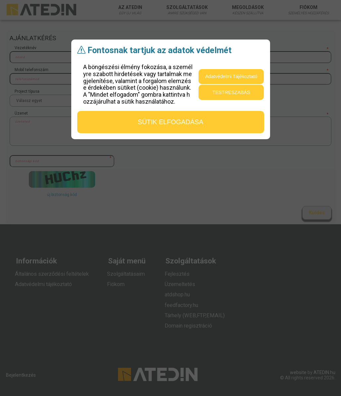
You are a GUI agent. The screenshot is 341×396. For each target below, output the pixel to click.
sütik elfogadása (170, 122)
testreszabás (231, 92)
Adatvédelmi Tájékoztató (231, 76)
